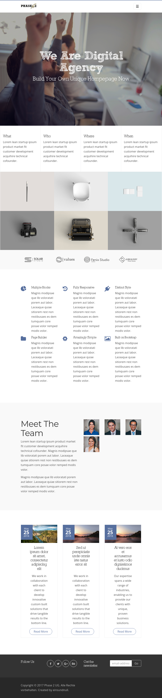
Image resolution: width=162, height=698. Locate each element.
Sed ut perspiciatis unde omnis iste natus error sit (81, 556)
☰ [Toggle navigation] (137, 6)
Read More (41, 631)
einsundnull (60, 690)
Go (136, 663)
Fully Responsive (83, 287)
